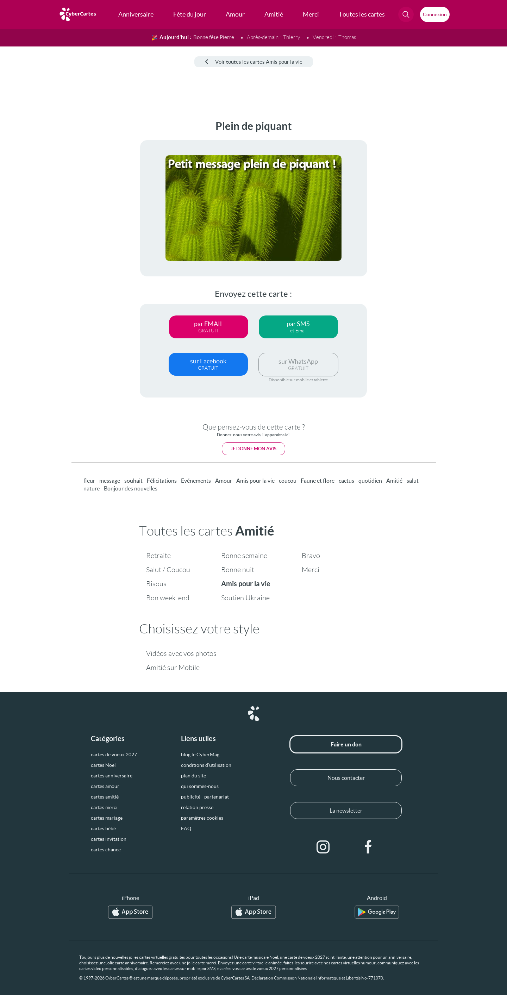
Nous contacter (346, 778)
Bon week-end (167, 598)
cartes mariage (107, 818)
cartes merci (104, 807)
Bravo (311, 555)
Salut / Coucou (168, 570)
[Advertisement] (58, 225)
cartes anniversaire (111, 775)
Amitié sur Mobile (173, 667)
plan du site (193, 775)
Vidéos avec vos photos (181, 653)
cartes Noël (103, 765)
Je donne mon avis (253, 448)
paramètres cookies (202, 818)
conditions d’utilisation (206, 765)
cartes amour (105, 786)
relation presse (197, 807)
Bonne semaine (244, 555)
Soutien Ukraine (245, 598)
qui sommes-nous (200, 786)
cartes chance (106, 849)
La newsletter (346, 810)
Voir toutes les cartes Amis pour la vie (253, 62)
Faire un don (346, 744)
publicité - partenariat (205, 797)
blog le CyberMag (200, 754)
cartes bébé (103, 828)
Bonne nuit (237, 570)
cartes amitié (105, 797)
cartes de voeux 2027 (114, 754)
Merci (310, 570)
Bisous (156, 584)
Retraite (158, 555)
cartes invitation (108, 839)
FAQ (186, 828)
